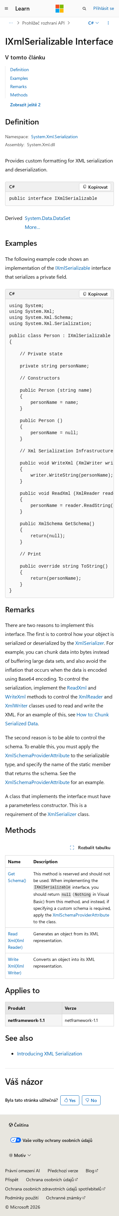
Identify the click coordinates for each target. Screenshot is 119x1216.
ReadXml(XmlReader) (16, 940)
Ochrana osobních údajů (50, 1179)
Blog (90, 1170)
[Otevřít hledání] (84, 8)
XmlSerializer (89, 642)
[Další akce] (108, 23)
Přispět (11, 1179)
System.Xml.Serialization (54, 136)
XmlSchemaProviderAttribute (37, 755)
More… (32, 226)
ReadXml (77, 687)
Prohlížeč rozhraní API (43, 23)
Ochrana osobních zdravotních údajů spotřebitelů (53, 1189)
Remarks (18, 86)
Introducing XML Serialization (49, 1053)
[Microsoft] (60, 8)
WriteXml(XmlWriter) (16, 966)
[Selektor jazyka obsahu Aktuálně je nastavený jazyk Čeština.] (18, 1125)
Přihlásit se (103, 8)
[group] (59, 448)
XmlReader (91, 696)
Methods (19, 95)
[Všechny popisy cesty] (10, 23)
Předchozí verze (63, 1170)
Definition (19, 69)
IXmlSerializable (72, 267)
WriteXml (15, 696)
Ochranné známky (64, 1198)
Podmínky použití (21, 1198)
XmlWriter (16, 705)
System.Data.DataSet (47, 218)
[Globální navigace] (6, 8)
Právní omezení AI (22, 1170)
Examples (19, 78)
